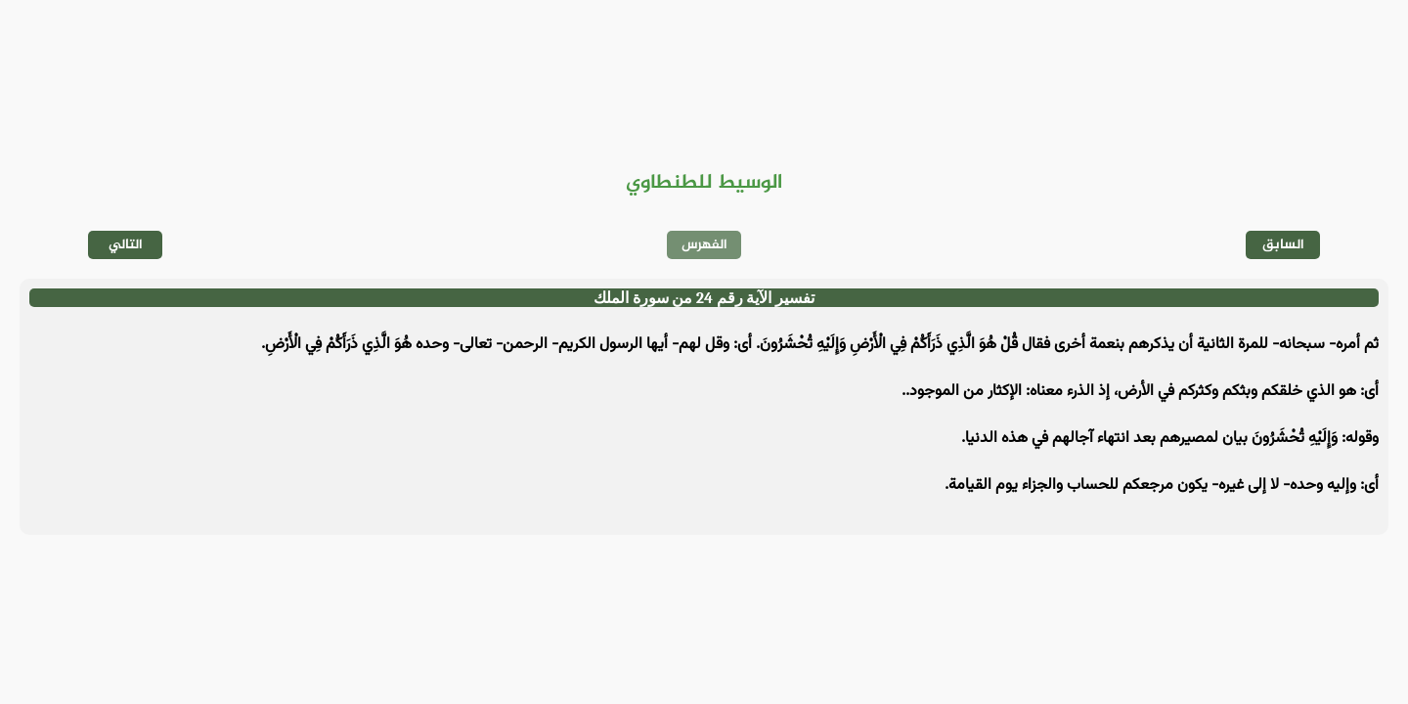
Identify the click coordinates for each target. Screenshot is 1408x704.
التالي (126, 245)
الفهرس (704, 245)
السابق (1283, 245)
